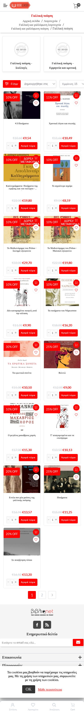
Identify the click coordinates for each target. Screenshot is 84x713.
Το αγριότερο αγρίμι (62, 186)
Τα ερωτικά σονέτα (21, 373)
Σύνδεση (13, 709)
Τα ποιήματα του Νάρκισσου (62, 310)
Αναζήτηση (54, 709)
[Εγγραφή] (42, 642)
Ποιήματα (62, 497)
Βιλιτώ (62, 373)
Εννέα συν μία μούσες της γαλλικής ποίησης (21, 498)
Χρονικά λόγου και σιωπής (62, 123)
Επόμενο (52, 595)
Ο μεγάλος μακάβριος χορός (22, 435)
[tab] (42, 657)
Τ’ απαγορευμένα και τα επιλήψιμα (62, 436)
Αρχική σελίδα (31, 21)
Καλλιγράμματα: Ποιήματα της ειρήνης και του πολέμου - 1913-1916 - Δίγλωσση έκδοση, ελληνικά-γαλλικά (21, 188)
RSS (47, 625)
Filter (11, 84)
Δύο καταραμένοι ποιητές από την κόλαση (22, 312)
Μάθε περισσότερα (50, 689)
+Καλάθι (36, 95)
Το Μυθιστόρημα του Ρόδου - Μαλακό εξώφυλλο (62, 249)
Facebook (37, 625)
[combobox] (36, 84)
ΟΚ (29, 689)
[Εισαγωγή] (12, 146)
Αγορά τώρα (28, 145)
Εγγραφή (78, 642)
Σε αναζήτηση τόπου (21, 560)
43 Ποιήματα (21, 123)
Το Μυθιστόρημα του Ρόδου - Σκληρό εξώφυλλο (22, 249)
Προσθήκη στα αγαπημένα (36, 103)
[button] (15, 145)
